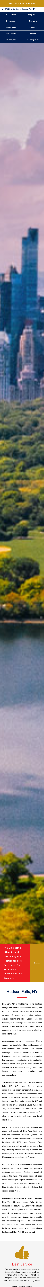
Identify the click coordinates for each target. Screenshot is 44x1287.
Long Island (33, 15)
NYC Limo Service (11, 9)
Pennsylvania (11, 27)
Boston (33, 34)
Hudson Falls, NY (28, 9)
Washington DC (33, 40)
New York (33, 21)
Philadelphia (11, 40)
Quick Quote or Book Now (22, 3)
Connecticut (11, 15)
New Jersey (11, 21)
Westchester (11, 34)
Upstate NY (33, 27)
